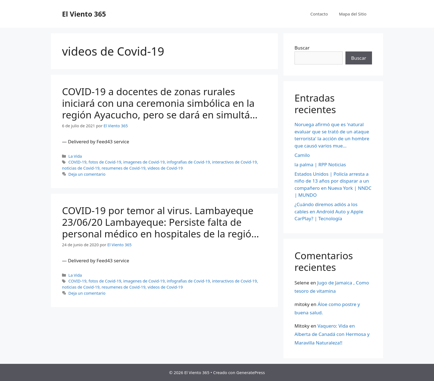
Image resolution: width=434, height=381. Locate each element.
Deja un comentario (86, 174)
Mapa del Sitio (352, 14)
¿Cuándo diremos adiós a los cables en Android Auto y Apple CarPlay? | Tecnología (328, 211)
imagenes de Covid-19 (144, 162)
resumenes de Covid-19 (123, 168)
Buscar (301, 48)
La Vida (75, 156)
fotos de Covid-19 (105, 162)
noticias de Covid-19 (80, 168)
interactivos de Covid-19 (234, 162)
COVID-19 (77, 162)
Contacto (319, 14)
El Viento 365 (84, 14)
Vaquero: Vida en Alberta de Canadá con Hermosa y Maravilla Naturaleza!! (332, 334)
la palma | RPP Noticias (320, 164)
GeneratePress (250, 372)
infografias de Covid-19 (188, 162)
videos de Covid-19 (165, 168)
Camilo (302, 155)
